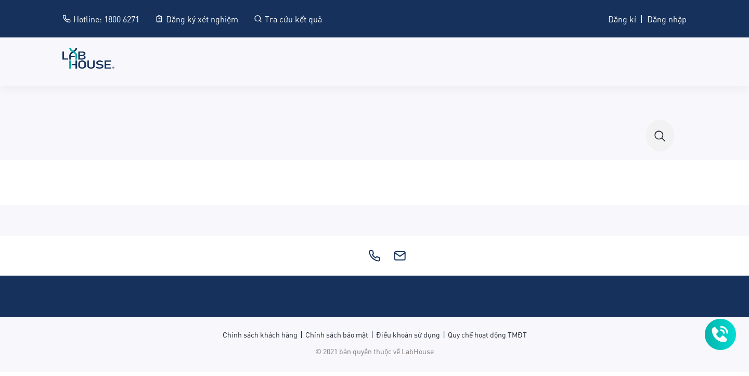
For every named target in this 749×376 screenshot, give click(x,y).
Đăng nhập (667, 18)
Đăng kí (622, 18)
